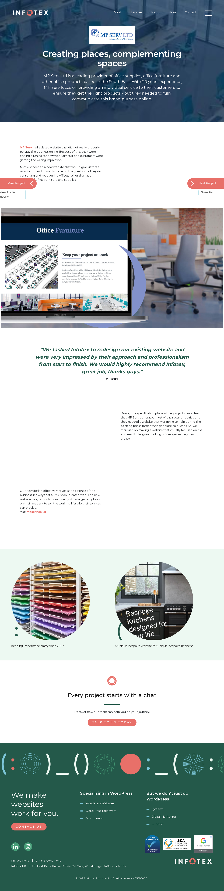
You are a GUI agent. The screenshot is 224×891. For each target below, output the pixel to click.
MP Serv (26, 147)
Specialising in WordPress (106, 793)
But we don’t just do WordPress (167, 796)
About (155, 12)
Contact (190, 12)
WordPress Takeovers (100, 811)
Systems (157, 809)
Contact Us (29, 826)
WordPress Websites (99, 803)
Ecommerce (94, 818)
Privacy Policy (21, 860)
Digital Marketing (164, 816)
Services (136, 12)
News (172, 12)
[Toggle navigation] (207, 13)
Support (158, 824)
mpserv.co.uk (36, 512)
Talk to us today (112, 722)
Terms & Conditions (47, 860)
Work (118, 12)
